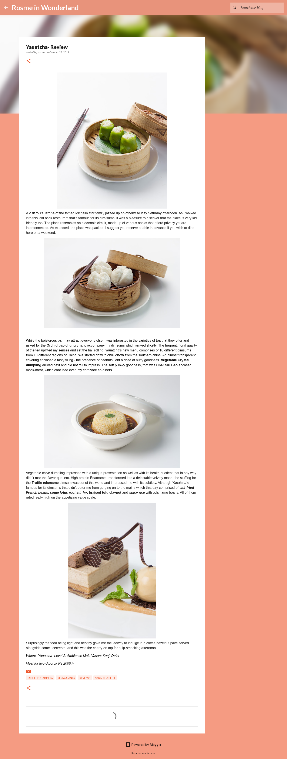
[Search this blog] (261, 8)
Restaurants (66, 677)
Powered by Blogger (143, 744)
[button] (28, 61)
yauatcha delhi (105, 677)
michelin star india (40, 677)
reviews (85, 677)
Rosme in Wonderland (45, 7)
